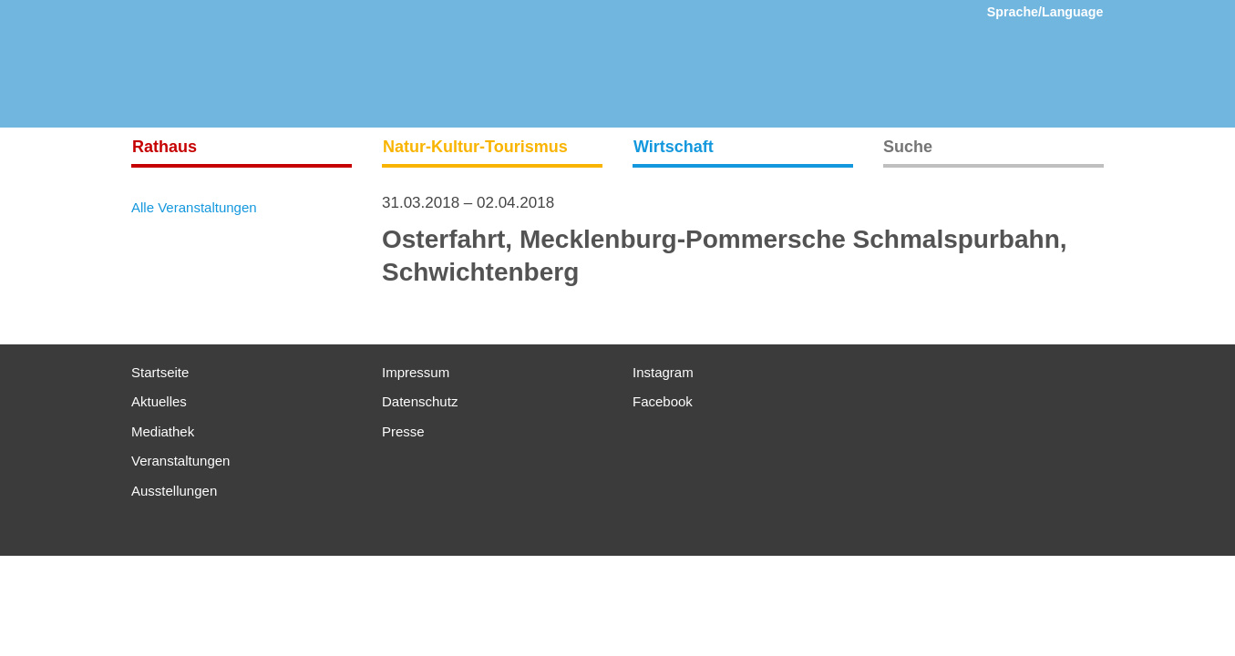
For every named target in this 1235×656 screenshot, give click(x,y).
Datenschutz (420, 401)
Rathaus (164, 147)
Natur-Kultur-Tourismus (475, 147)
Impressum (415, 372)
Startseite (160, 372)
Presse (403, 431)
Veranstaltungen (180, 460)
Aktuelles (159, 401)
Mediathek (162, 431)
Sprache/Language (1045, 12)
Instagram (663, 372)
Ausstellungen (174, 490)
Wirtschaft (673, 147)
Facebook (663, 401)
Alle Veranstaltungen (194, 207)
